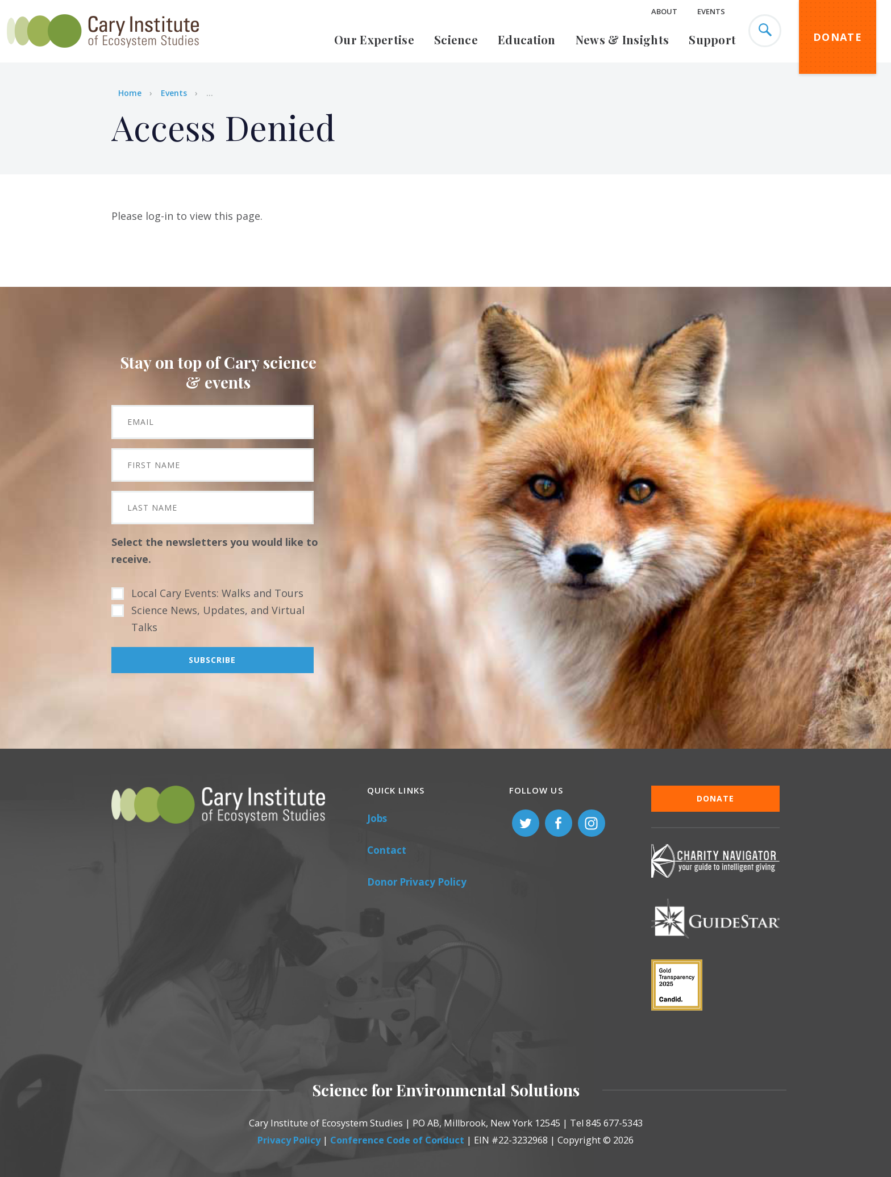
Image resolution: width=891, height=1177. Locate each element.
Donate (837, 37)
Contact (386, 850)
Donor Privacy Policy (417, 881)
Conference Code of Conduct (397, 1140)
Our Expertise (374, 39)
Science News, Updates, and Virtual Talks (218, 618)
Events (711, 11)
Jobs (377, 818)
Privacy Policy (288, 1140)
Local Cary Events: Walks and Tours (217, 593)
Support (712, 39)
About (664, 11)
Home (129, 92)
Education (527, 39)
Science (456, 39)
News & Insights (622, 39)
